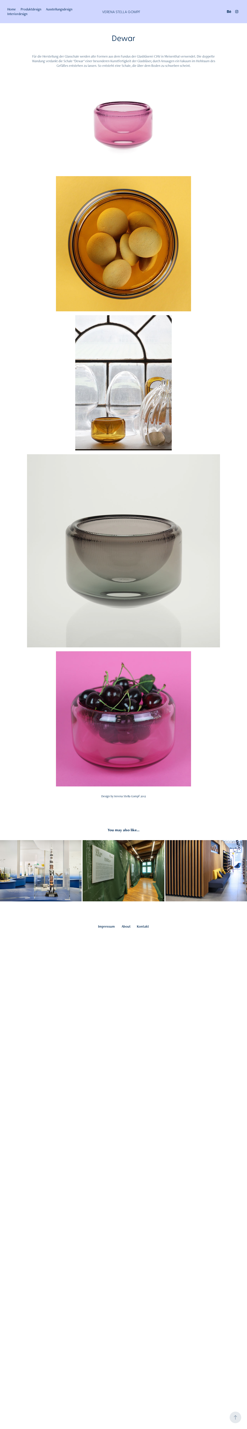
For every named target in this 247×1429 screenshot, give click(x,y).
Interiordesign (17, 14)
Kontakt (143, 926)
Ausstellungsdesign (59, 9)
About (126, 926)
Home (11, 9)
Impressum (106, 926)
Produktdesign (31, 9)
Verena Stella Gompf (121, 11)
